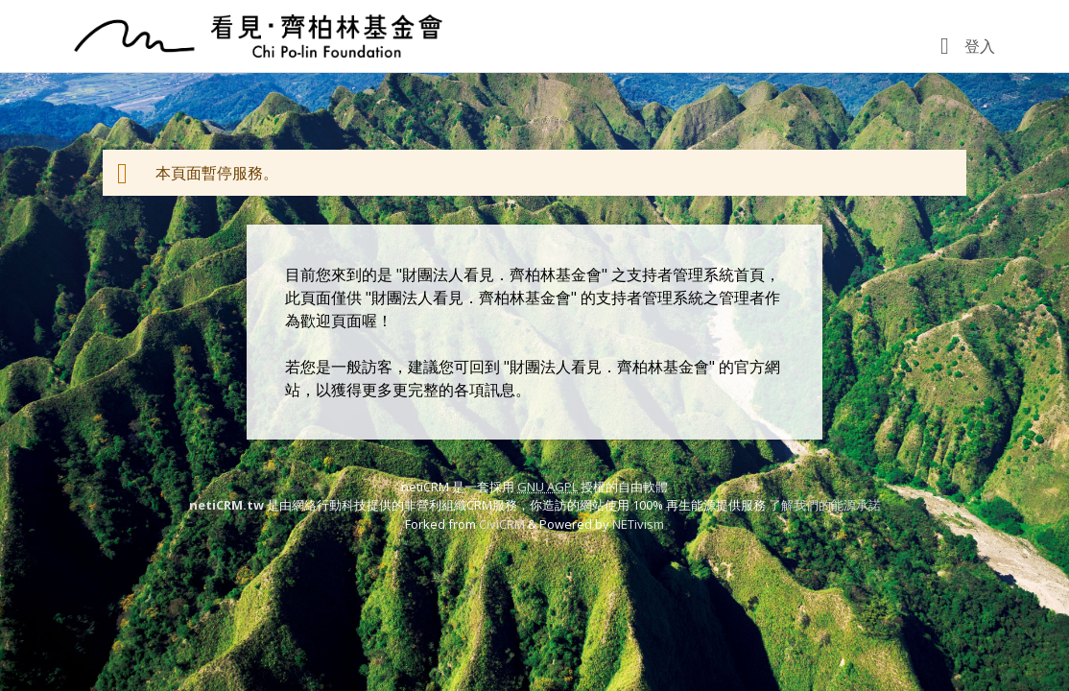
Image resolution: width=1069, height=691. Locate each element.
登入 (979, 46)
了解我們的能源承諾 (825, 504)
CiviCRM (502, 524)
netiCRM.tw (226, 504)
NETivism (638, 524)
